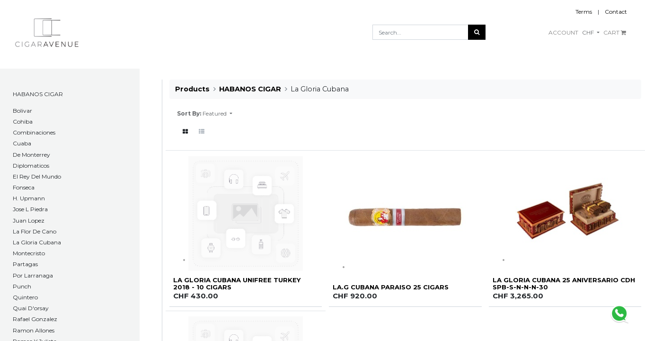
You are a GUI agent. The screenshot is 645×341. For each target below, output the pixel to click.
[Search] (477, 32)
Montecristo (29, 253)
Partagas (25, 264)
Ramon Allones (33, 330)
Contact (616, 11)
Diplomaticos (31, 165)
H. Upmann (29, 198)
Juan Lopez (28, 220)
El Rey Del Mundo (37, 176)
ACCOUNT (563, 32)
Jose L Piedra (30, 209)
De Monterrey (31, 154)
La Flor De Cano (34, 231)
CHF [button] (588, 32)
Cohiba (23, 121)
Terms (583, 11)
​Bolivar (22, 110)
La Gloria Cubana (37, 242)
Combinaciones (34, 132)
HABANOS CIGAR (38, 94)
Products (192, 89)
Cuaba (22, 143)
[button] (217, 114)
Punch (22, 286)
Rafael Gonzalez (35, 319)
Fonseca (24, 187)
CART (614, 32)
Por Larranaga (33, 275)
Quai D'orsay (31, 308)
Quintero (25, 297)
